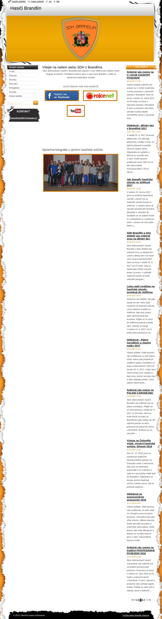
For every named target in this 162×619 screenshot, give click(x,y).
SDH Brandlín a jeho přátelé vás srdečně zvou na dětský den (139, 235)
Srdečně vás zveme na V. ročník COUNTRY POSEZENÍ (140, 75)
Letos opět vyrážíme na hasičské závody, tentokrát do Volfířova (141, 289)
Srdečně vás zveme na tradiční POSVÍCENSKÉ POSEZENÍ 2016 (141, 550)
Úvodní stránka (19, 1)
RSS (50, 1)
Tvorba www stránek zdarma (135, 615)
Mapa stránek (37, 1)
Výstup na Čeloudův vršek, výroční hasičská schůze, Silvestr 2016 (141, 443)
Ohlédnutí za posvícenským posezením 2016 (136, 497)
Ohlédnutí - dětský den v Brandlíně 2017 (140, 127)
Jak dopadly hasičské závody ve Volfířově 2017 (140, 182)
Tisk (57, 1)
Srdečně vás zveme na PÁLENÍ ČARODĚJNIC (140, 391)
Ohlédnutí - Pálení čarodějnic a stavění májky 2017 (139, 342)
